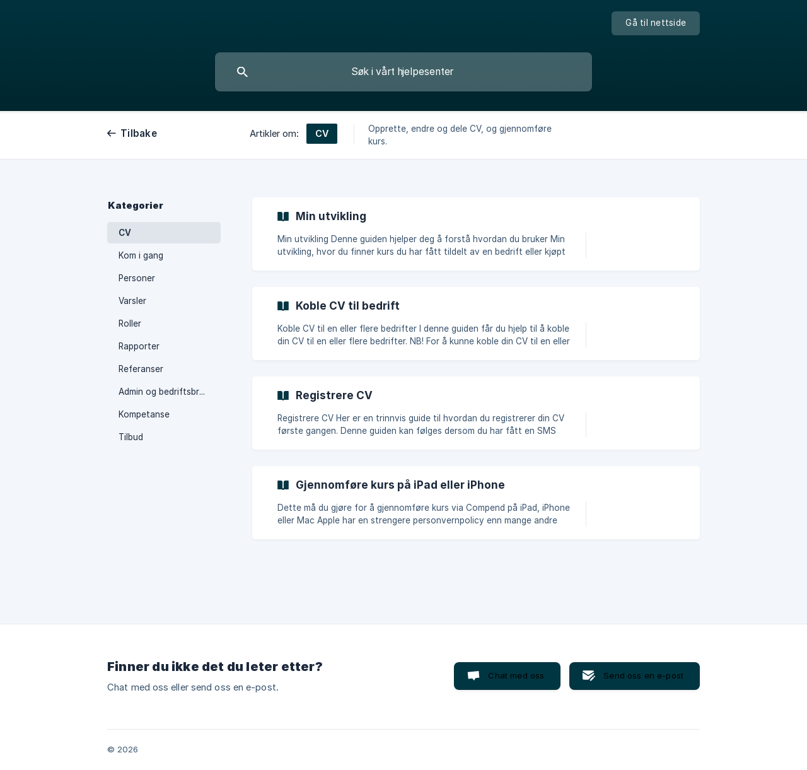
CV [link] (125, 233)
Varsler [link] (132, 301)
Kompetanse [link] (144, 414)
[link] (476, 234)
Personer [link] (137, 278)
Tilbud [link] (131, 437)
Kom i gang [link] (141, 255)
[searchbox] (403, 71)
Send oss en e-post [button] (643, 675)
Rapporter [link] (139, 346)
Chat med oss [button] (516, 675)
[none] (656, 23)
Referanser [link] (141, 369)
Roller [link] (130, 323)
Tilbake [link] (138, 133)
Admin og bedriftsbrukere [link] (170, 392)
